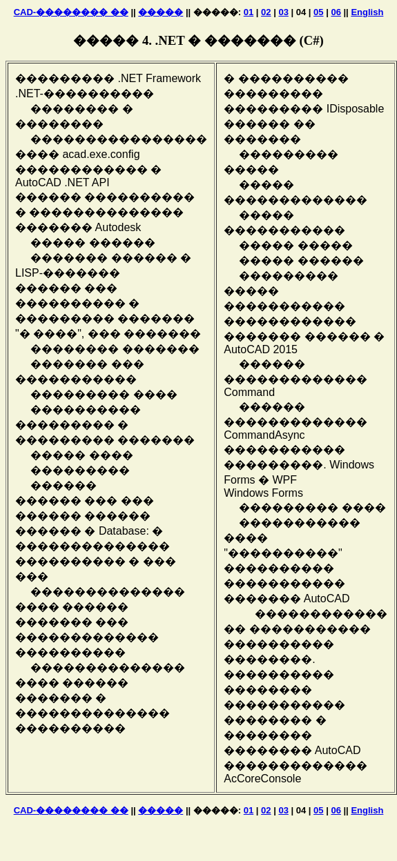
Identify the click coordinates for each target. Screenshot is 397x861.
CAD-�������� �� (71, 12)
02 (266, 12)
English (367, 12)
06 (335, 12)
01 (248, 12)
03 (283, 12)
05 (318, 12)
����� (160, 12)
